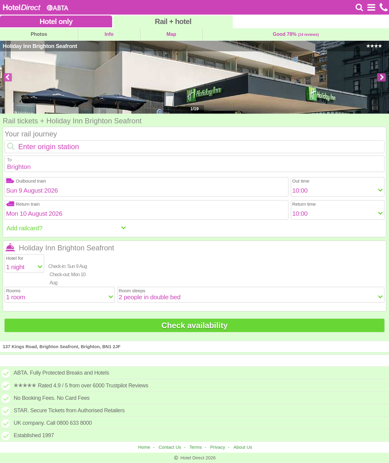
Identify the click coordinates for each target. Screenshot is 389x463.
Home (144, 447)
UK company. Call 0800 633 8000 (53, 423)
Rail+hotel (173, 21)
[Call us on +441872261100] (383, 7)
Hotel (56, 21)
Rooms (13, 290)
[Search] (359, 7)
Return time (304, 204)
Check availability (194, 325)
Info (109, 34)
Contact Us (170, 447)
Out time (301, 180)
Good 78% (296, 34)
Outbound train (26, 180)
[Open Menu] (371, 7)
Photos (39, 34)
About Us (242, 447)
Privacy (217, 447)
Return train (23, 204)
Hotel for (14, 258)
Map (171, 34)
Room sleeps (132, 290)
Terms (195, 447)
